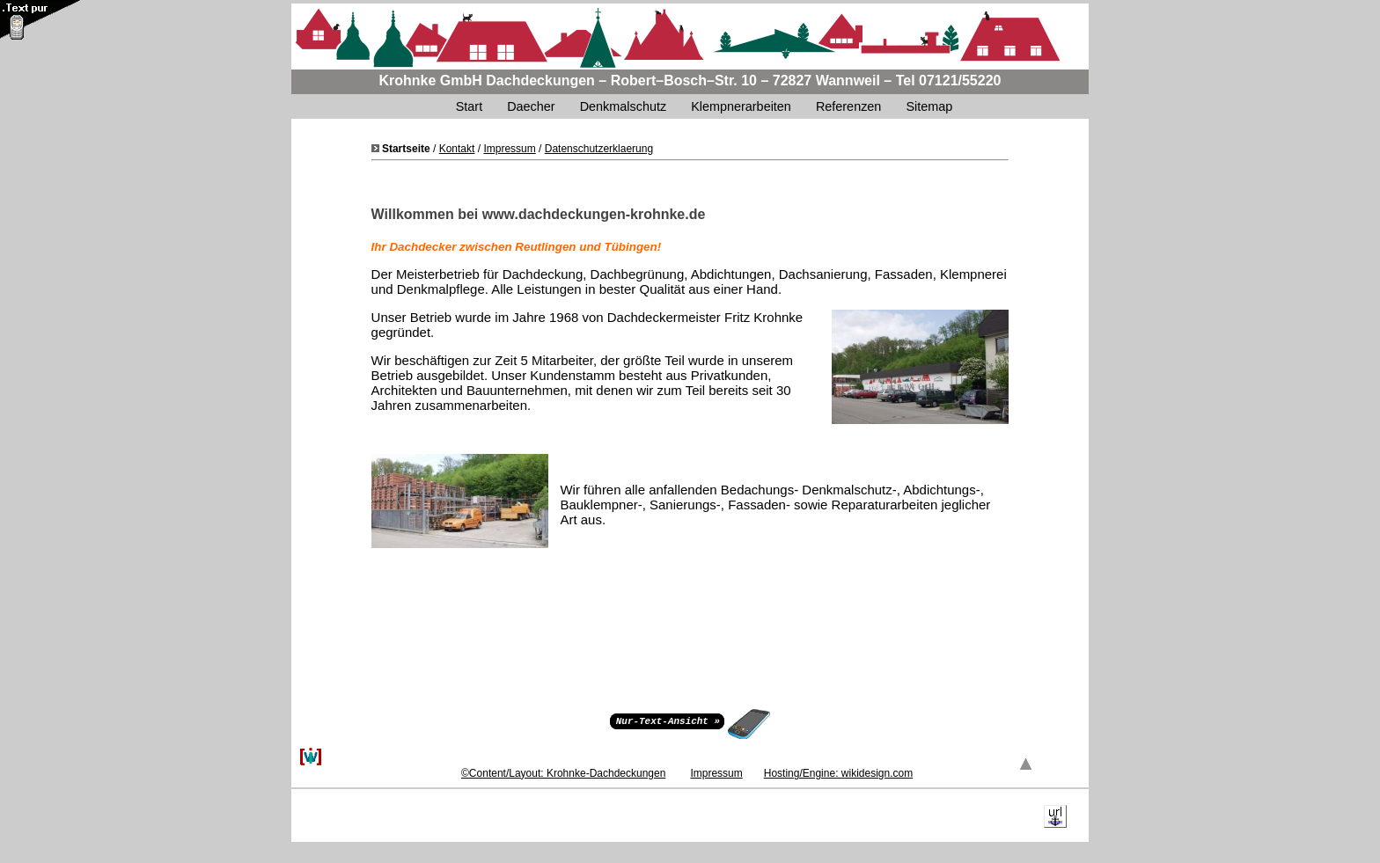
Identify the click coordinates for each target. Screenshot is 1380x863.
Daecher (530, 106)
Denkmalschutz (623, 106)
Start (469, 106)
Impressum (509, 149)
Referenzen (848, 106)
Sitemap (931, 106)
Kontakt (457, 149)
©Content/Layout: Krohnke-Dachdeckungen (563, 773)
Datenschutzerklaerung (599, 149)
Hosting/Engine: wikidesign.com (838, 773)
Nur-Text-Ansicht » (668, 720)
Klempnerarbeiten (741, 106)
